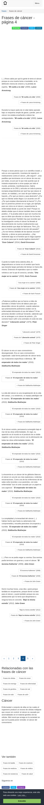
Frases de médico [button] (27, 768)
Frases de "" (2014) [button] (28, 249)
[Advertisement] (22, 54)
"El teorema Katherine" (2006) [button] (30, 570)
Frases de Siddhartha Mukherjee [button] (29, 385)
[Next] (32, 658)
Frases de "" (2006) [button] (26, 576)
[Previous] (4, 658)
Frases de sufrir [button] (23, 694)
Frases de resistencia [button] (10, 774)
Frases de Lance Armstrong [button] (30, 102)
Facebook (24, 28)
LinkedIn (38, 28)
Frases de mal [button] (25, 689)
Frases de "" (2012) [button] (25, 615)
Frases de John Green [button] (32, 581)
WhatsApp (16, 28)
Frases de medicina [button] (10, 768)
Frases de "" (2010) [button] (21, 379)
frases (4, 11)
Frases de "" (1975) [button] (27, 337)
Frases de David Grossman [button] (31, 254)
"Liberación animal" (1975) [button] (31, 332)
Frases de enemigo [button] (9, 684)
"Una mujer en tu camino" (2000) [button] (29, 283)
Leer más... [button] (22, 795)
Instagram (21, 787)
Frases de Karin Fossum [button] (32, 293)
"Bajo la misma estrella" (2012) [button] (29, 610)
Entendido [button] (22, 801)
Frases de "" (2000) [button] (27, 97)
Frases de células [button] (9, 678)
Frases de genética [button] (9, 689)
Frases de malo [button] (8, 694)
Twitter (32, 28)
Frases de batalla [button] (9, 763)
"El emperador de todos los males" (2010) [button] (26, 372)
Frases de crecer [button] (25, 678)
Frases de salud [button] (27, 774)
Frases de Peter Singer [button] (32, 343)
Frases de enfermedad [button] (28, 684)
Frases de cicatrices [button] (26, 763)
